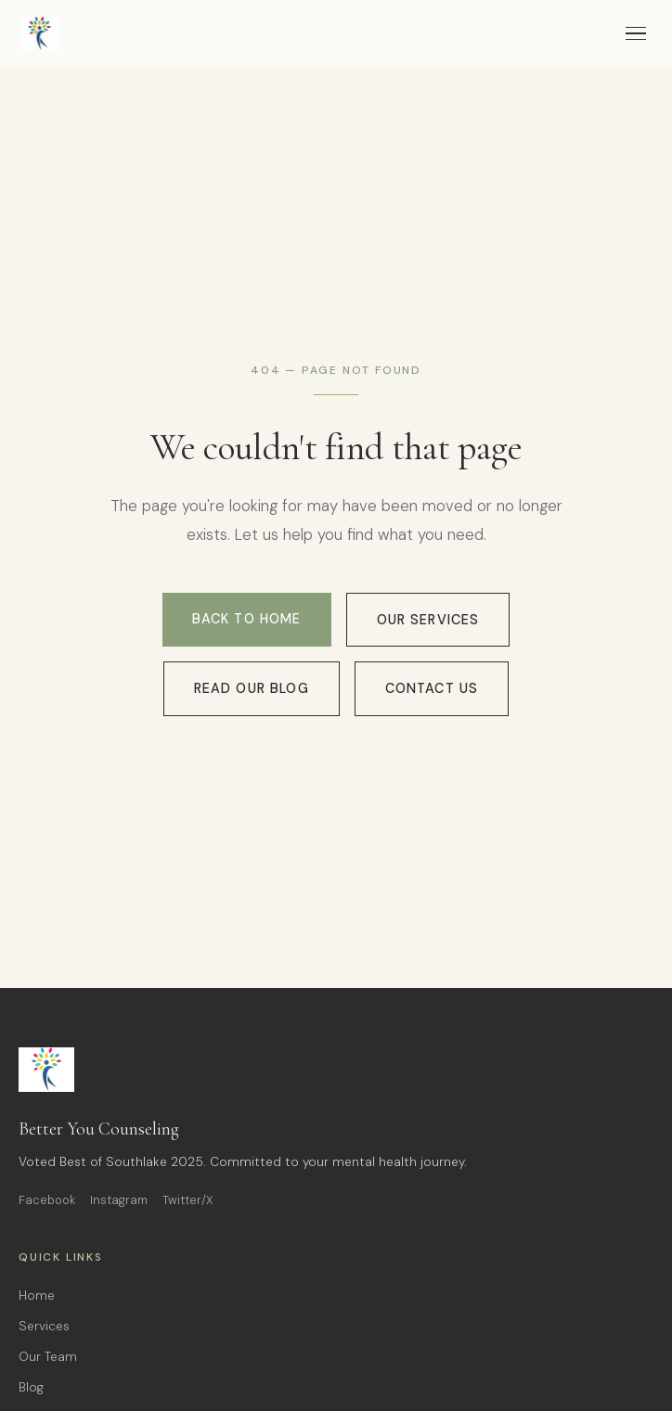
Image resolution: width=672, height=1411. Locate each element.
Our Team (48, 1357)
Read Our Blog (251, 688)
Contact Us (432, 688)
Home (37, 1295)
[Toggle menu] (635, 33)
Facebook (47, 1200)
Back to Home (247, 618)
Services (44, 1326)
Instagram (119, 1200)
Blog (31, 1387)
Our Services (428, 619)
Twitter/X (187, 1200)
